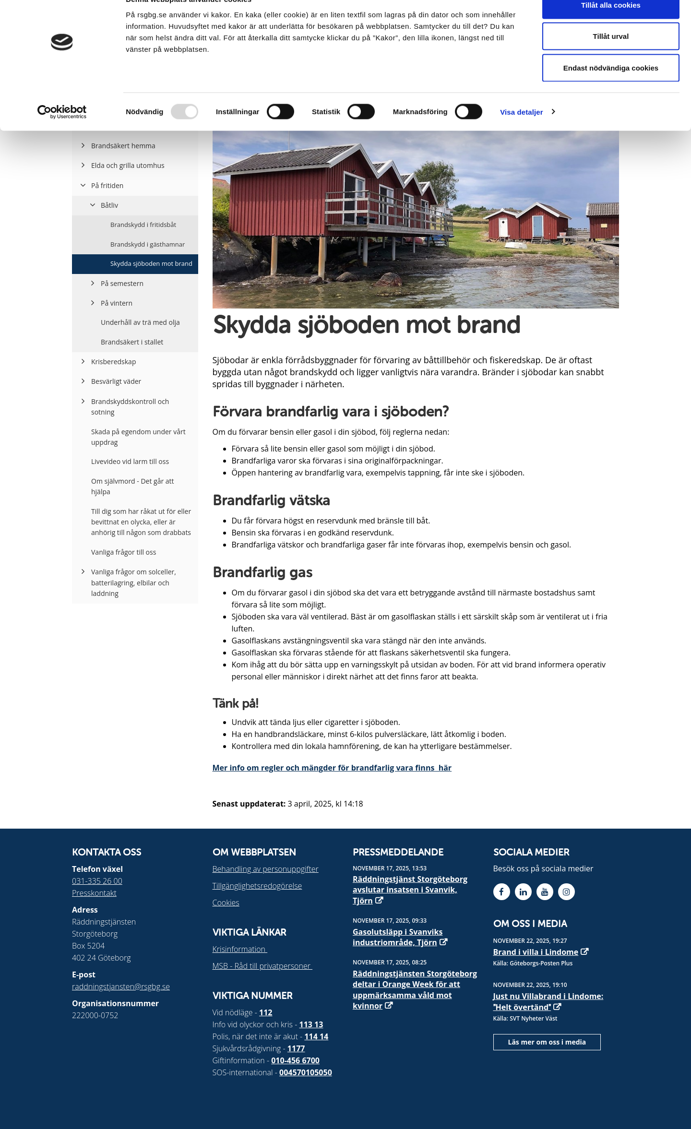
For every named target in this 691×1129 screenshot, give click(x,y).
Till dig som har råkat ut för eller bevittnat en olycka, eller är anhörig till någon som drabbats (141, 522)
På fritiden (107, 185)
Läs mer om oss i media (547, 1041)
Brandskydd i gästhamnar (147, 244)
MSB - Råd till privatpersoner (263, 966)
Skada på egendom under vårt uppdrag (138, 437)
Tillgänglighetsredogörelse (257, 885)
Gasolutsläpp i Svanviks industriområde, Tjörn (397, 937)
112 (265, 1012)
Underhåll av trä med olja (140, 322)
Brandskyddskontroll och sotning (130, 406)
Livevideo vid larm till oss (130, 461)
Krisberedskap (113, 361)
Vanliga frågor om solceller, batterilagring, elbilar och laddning (133, 582)
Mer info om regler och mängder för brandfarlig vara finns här (332, 767)
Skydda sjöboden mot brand (151, 263)
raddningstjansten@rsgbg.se (121, 986)
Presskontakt (94, 893)
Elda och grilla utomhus (128, 165)
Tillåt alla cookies (611, 25)
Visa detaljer (521, 132)
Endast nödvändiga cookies (610, 88)
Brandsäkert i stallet (132, 341)
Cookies (226, 902)
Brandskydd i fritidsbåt (143, 224)
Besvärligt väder (116, 381)
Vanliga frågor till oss (123, 552)
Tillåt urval (611, 57)
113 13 (311, 1024)
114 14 (316, 1036)
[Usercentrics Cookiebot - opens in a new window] (62, 132)
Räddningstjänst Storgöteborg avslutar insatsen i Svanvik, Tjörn (410, 890)
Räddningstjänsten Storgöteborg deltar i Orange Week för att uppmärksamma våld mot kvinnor (415, 989)
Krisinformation (240, 949)
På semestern (122, 283)
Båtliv (109, 205)
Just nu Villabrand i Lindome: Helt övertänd (548, 1001)
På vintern (116, 303)
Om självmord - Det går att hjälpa (132, 486)
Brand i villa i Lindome (536, 952)
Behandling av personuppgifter (266, 869)
